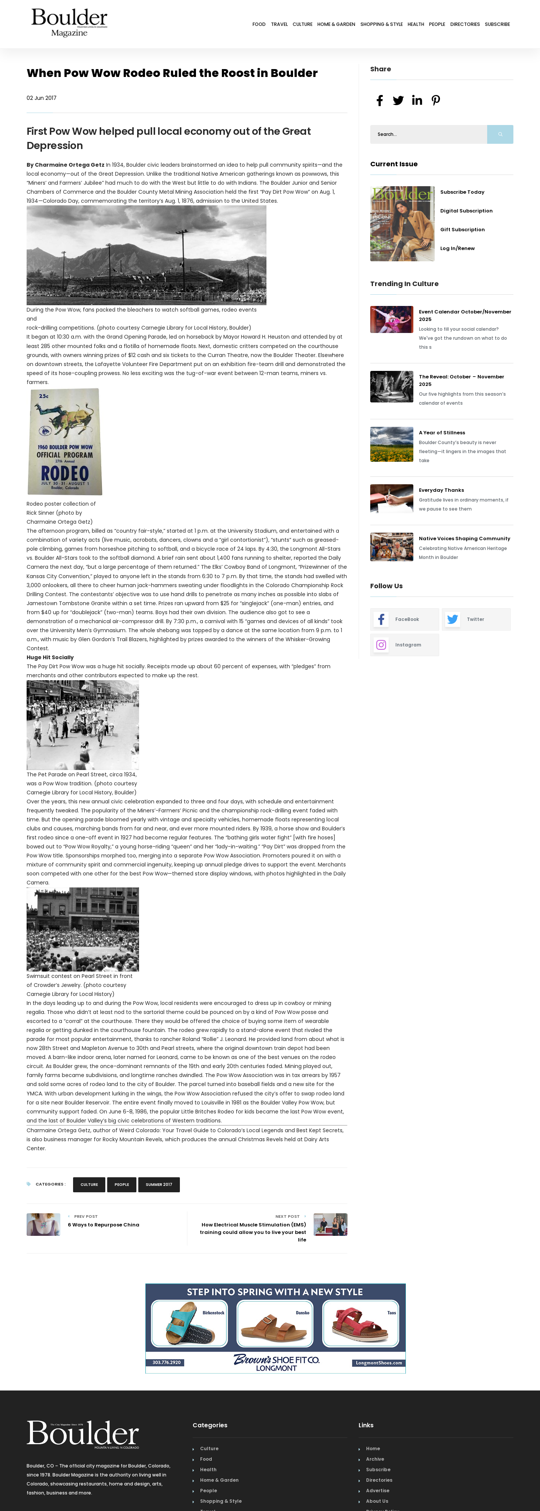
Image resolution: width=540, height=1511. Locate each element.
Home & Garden (284, 25)
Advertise (377, 1490)
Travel (208, 25)
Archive (375, 1459)
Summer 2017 (159, 1184)
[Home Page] (69, 13)
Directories (451, 25)
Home (373, 1448)
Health (385, 25)
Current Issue (394, 164)
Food (181, 25)
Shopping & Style (340, 25)
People (415, 25)
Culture (240, 25)
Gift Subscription (462, 229)
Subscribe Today (462, 192)
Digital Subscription (466, 210)
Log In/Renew (457, 248)
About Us (377, 1501)
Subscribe (493, 25)
